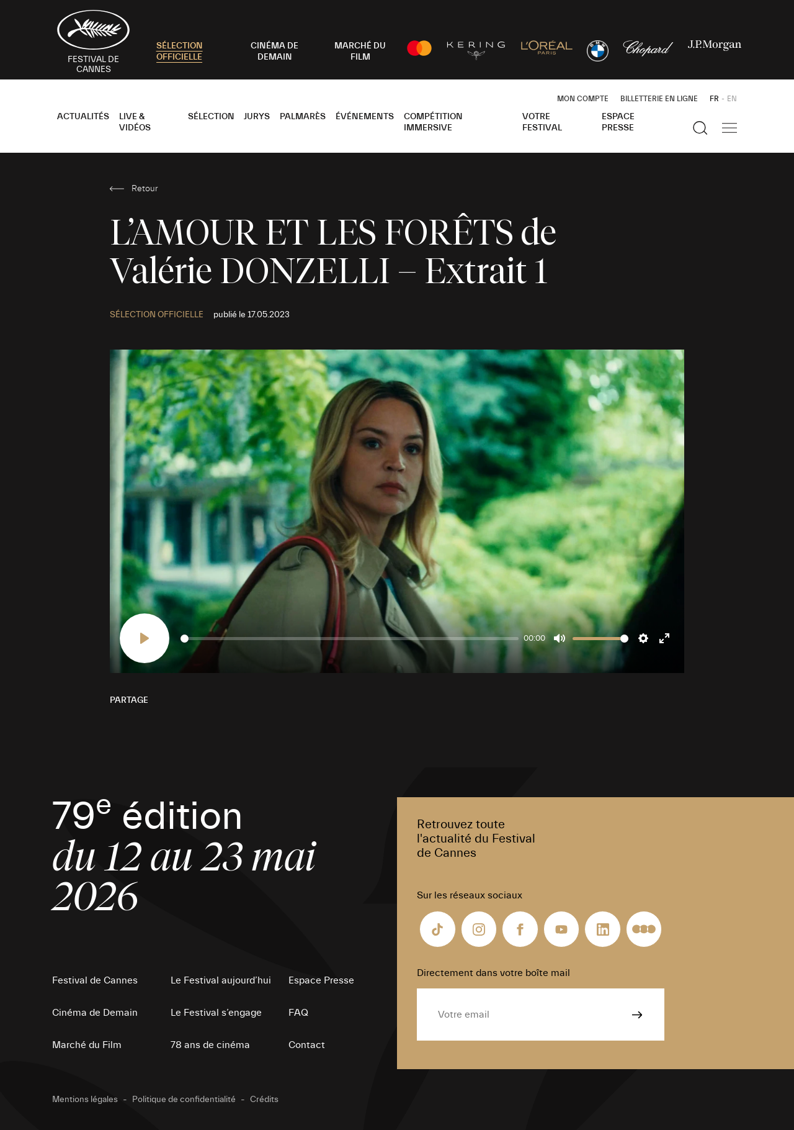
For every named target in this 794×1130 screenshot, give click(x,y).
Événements (365, 117)
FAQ (298, 1012)
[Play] (144, 638)
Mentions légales (85, 1100)
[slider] (350, 638)
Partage (129, 700)
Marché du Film (87, 1045)
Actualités (83, 117)
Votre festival (542, 122)
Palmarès (303, 117)
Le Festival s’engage (216, 1012)
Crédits (264, 1100)
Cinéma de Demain (95, 1012)
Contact (306, 1045)
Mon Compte (583, 98)
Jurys (257, 117)
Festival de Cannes (95, 980)
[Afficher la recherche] (700, 128)
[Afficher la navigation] (729, 127)
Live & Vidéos (135, 122)
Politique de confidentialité (184, 1100)
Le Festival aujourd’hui (221, 980)
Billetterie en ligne (659, 98)
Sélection (211, 117)
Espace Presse (618, 122)
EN (732, 98)
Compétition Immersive (433, 122)
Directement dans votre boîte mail (493, 973)
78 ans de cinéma (210, 1045)
